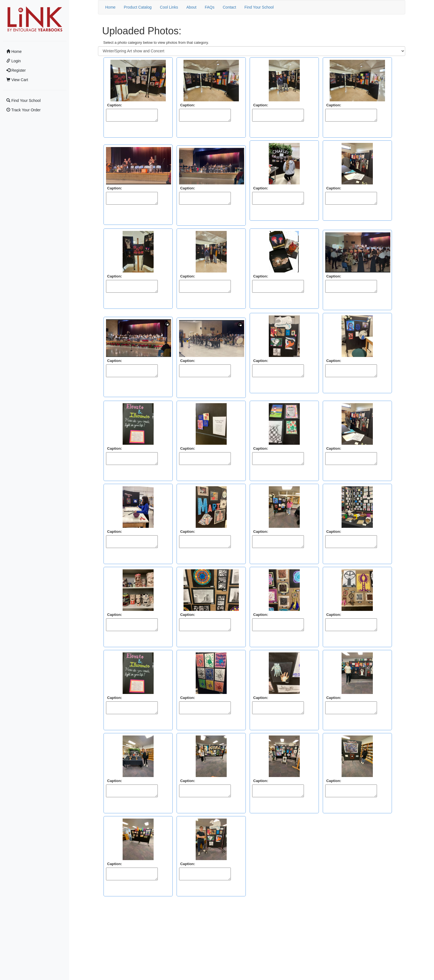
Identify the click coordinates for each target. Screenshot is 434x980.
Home (14, 51)
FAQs (210, 7)
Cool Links (169, 7)
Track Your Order (23, 110)
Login (13, 61)
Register (16, 70)
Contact (229, 7)
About (191, 7)
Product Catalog (137, 7)
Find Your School (23, 100)
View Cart (17, 80)
